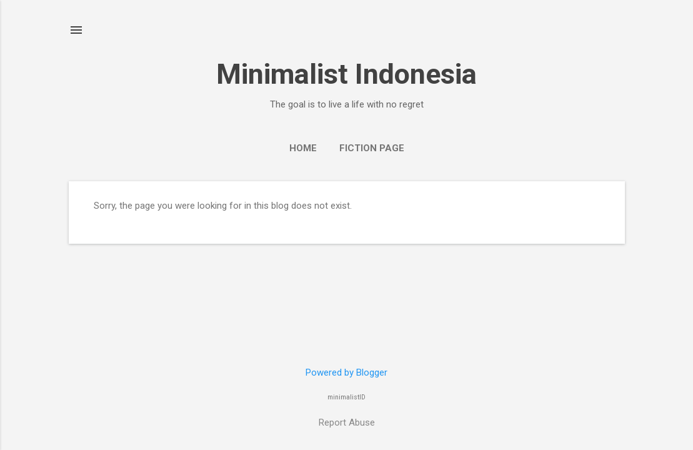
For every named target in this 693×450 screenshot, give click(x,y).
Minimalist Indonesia (346, 74)
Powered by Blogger (346, 372)
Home (303, 148)
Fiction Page (371, 148)
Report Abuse (347, 422)
